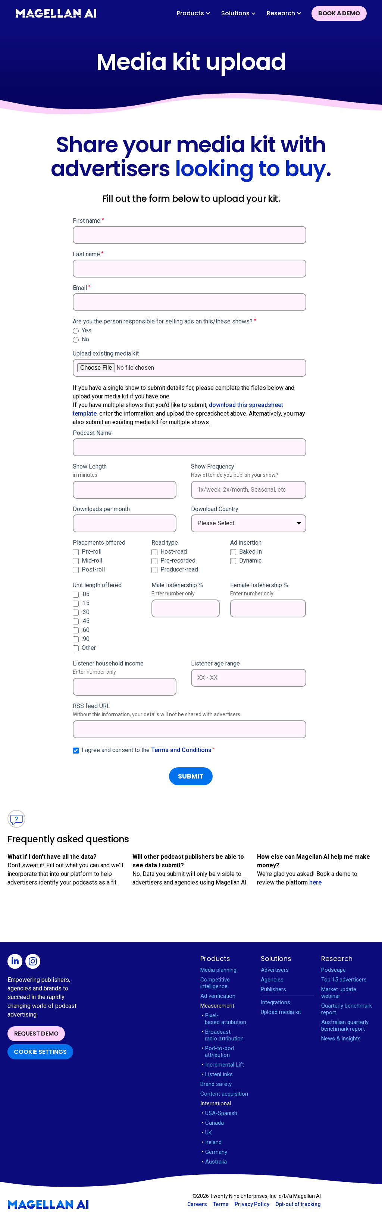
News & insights (341, 1038)
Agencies (272, 979)
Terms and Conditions (181, 750)
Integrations (275, 1002)
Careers (197, 1204)
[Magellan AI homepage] (48, 1204)
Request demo (36, 1033)
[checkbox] (189, 335)
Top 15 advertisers (344, 979)
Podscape (333, 970)
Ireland (212, 1142)
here (315, 882)
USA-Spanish (219, 1113)
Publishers (273, 989)
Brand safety (216, 1084)
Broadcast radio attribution (223, 1035)
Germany (214, 1152)
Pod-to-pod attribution (218, 1051)
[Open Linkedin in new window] (16, 962)
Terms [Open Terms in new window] (221, 1204)
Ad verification (217, 996)
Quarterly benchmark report (346, 1009)
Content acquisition (224, 1093)
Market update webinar (338, 992)
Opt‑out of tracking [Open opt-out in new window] (298, 1204)
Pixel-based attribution (224, 1018)
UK (207, 1132)
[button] (194, 13)
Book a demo (339, 13)
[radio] (189, 330)
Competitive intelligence (215, 983)
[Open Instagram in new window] (34, 962)
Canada (213, 1123)
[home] (56, 13)
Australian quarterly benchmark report (345, 1025)
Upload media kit (281, 1012)
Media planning (218, 970)
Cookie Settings (40, 1052)
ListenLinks (217, 1074)
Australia (214, 1161)
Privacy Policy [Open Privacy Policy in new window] (252, 1204)
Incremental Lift (223, 1064)
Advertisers (275, 970)
